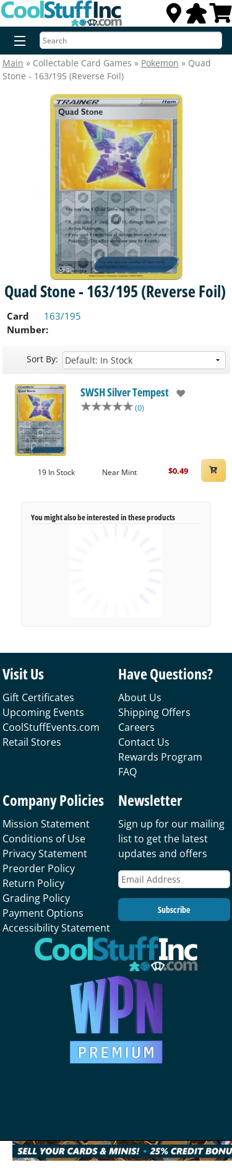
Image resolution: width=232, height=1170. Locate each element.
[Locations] (173, 17)
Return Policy (33, 883)
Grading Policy (36, 898)
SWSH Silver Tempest (124, 392)
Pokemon (160, 63)
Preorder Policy (38, 868)
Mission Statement (46, 824)
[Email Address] (174, 879)
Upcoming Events (43, 712)
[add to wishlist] (177, 393)
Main (13, 63)
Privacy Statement (44, 853)
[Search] (131, 40)
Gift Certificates (38, 697)
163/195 (62, 316)
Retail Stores (31, 742)
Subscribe (174, 909)
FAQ (127, 772)
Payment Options (43, 913)
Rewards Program (160, 757)
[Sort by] (144, 360)
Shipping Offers (154, 712)
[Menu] (17, 41)
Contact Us (144, 742)
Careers (136, 727)
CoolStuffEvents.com (51, 727)
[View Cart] (221, 17)
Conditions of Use (43, 838)
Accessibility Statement (56, 928)
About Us (139, 697)
